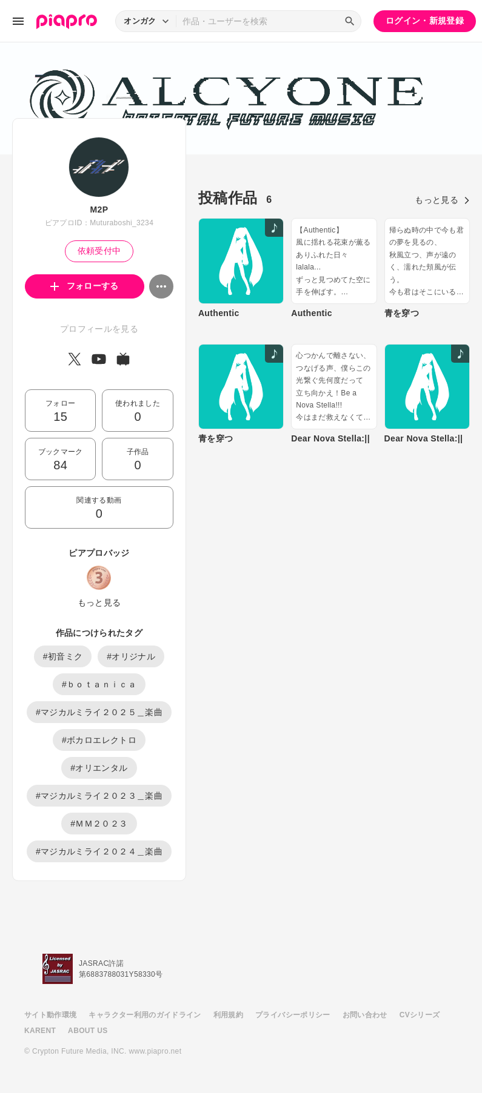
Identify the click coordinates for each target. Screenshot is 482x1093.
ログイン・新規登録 (425, 20)
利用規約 (228, 1015)
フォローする (84, 286)
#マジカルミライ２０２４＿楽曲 (99, 851)
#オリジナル (131, 656)
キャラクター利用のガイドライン (145, 1015)
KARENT (40, 1030)
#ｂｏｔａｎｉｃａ (99, 684)
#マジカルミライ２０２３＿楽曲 (99, 796)
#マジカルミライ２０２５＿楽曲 (99, 712)
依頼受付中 (99, 251)
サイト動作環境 (50, 1015)
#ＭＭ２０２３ (98, 823)
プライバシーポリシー (292, 1015)
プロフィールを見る (99, 329)
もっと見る (99, 602)
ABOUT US (87, 1030)
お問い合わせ (365, 1015)
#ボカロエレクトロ (99, 740)
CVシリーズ (420, 1015)
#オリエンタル (98, 768)
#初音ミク (63, 656)
